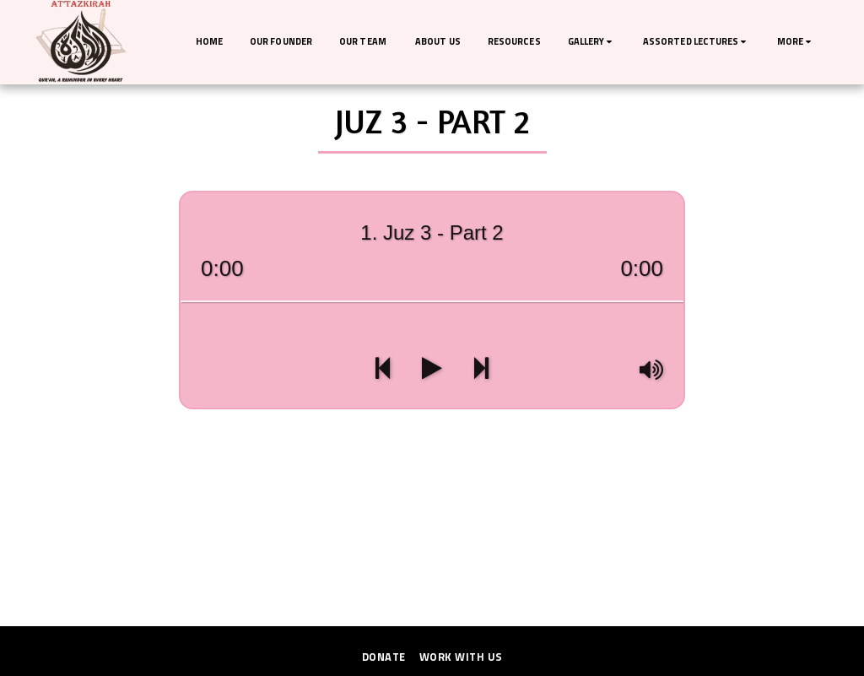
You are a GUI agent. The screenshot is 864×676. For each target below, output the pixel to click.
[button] (592, 42)
